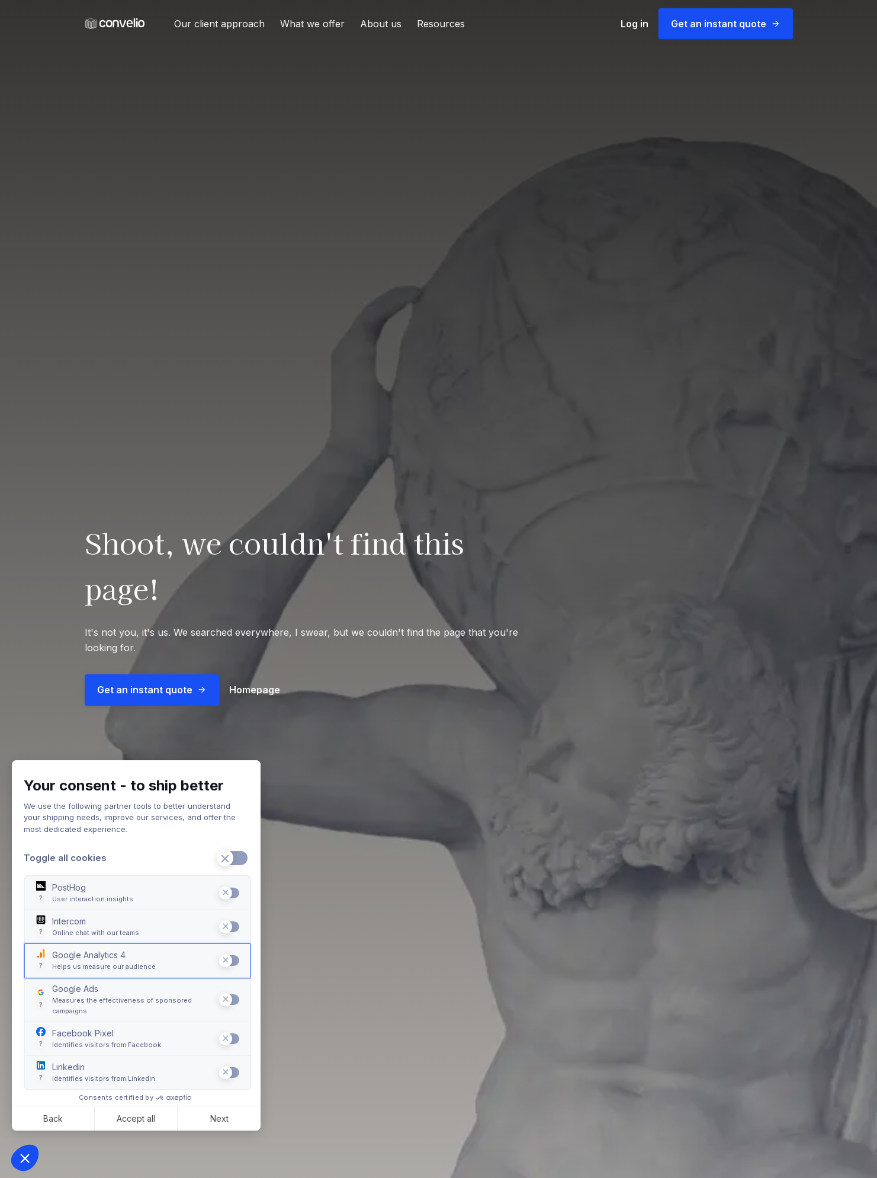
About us (380, 24)
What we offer (312, 24)
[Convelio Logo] (115, 24)
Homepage (254, 690)
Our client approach (219, 24)
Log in (634, 24)
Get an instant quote (725, 24)
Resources (441, 24)
